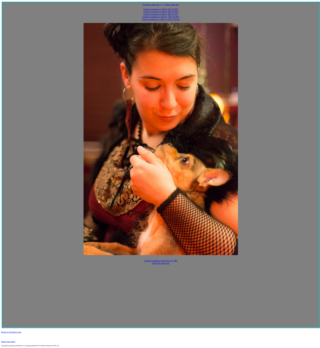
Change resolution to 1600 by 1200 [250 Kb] (161, 19)
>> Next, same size (171, 4)
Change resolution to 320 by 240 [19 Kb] (160, 9)
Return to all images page (11, 332)
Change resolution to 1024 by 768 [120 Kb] (160, 17)
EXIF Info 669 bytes (161, 263)
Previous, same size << (152, 4)
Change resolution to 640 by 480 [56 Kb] (160, 12)
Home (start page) (8, 341)
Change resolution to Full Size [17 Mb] (160, 261)
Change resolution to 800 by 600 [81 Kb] (160, 14)
